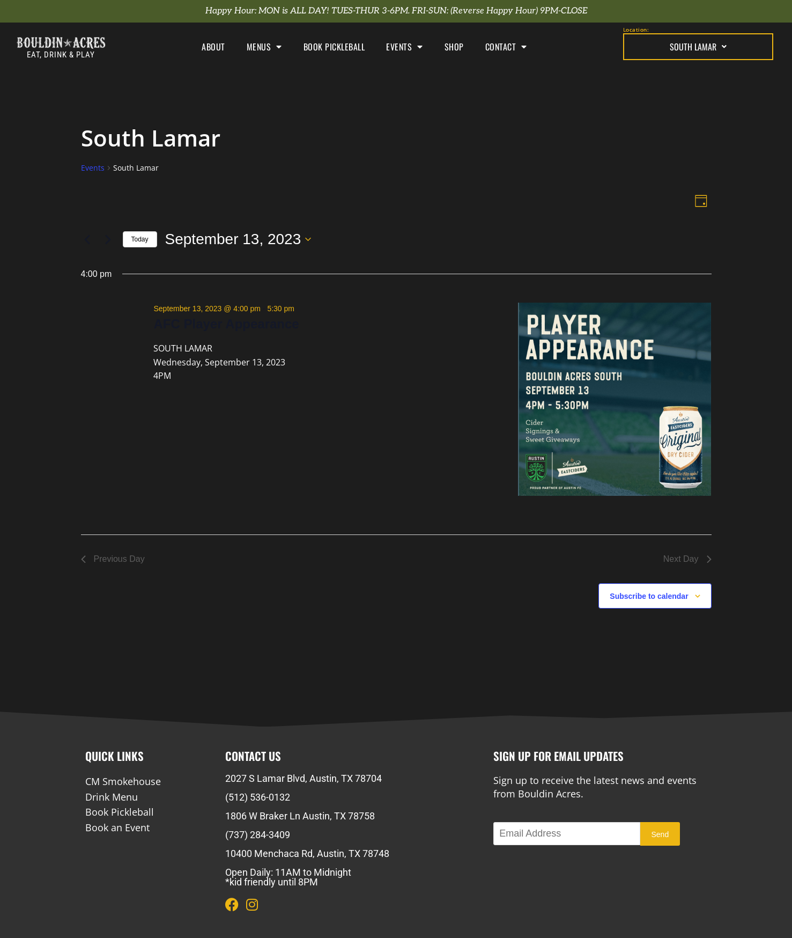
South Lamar (698, 46)
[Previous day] (87, 239)
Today (140, 239)
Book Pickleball (334, 46)
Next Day (687, 558)
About (213, 46)
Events (404, 46)
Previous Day (113, 558)
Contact (506, 46)
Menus (264, 46)
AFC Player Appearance (226, 324)
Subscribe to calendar (649, 596)
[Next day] (108, 239)
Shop (454, 46)
